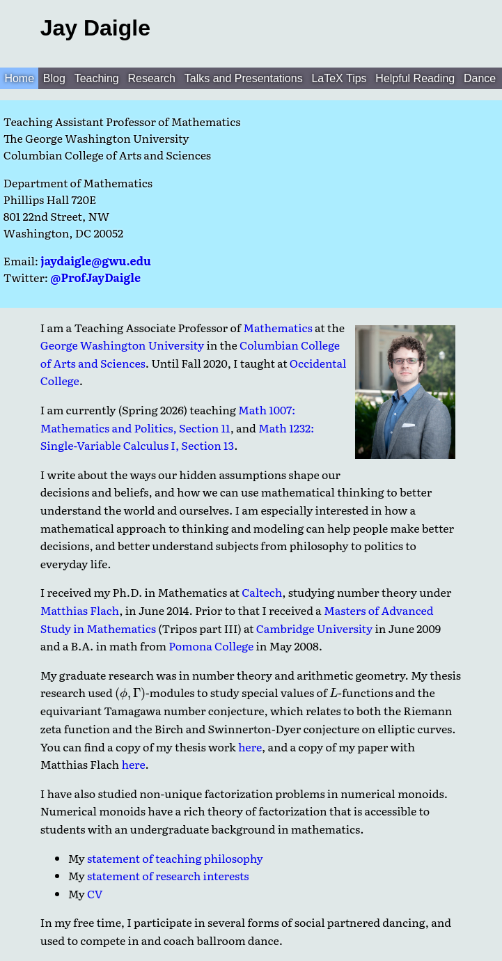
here (250, 746)
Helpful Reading (415, 78)
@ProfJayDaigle (95, 277)
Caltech (262, 592)
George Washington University (122, 344)
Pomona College (210, 645)
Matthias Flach (80, 610)
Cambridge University (314, 628)
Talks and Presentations (244, 78)
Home (19, 78)
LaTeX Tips (338, 78)
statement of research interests (168, 875)
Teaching (96, 78)
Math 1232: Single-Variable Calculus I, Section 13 (177, 436)
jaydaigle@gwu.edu (95, 260)
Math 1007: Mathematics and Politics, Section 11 (168, 418)
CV (95, 893)
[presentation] (130, 694)
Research (151, 78)
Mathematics (278, 327)
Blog (54, 78)
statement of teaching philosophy (175, 858)
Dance (480, 78)
